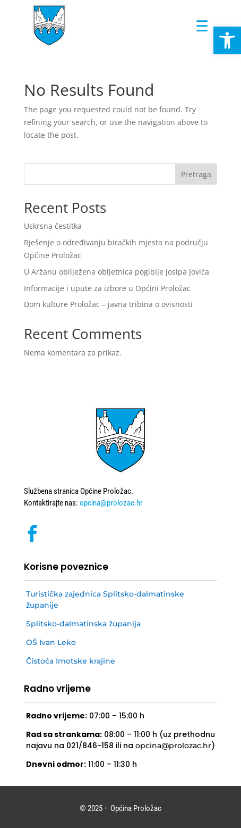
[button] (227, 40)
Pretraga (196, 174)
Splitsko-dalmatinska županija (83, 623)
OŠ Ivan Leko (51, 642)
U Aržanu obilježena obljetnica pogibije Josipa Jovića (116, 272)
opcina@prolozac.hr (110, 503)
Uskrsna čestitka (53, 226)
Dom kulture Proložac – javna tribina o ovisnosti (109, 304)
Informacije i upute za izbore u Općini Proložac (107, 288)
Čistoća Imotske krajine (70, 661)
